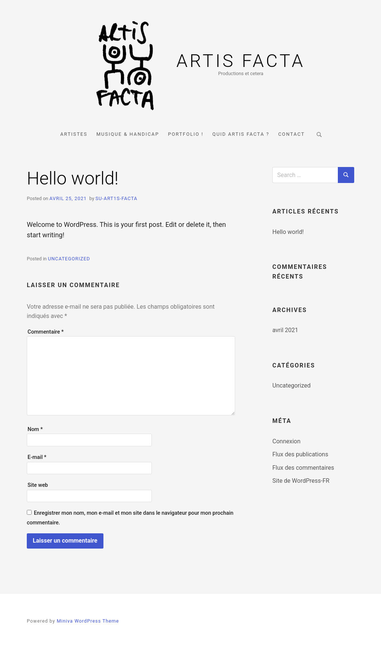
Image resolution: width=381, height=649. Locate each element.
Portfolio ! (185, 134)
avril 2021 (285, 330)
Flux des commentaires (303, 467)
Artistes (73, 134)
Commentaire (46, 332)
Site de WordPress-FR (300, 480)
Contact (291, 134)
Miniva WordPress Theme (88, 621)
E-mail (37, 457)
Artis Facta (240, 61)
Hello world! (288, 231)
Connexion (286, 441)
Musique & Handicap (127, 134)
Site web (38, 485)
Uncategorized (69, 258)
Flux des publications (300, 454)
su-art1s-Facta (116, 198)
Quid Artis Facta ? (240, 134)
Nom (35, 429)
